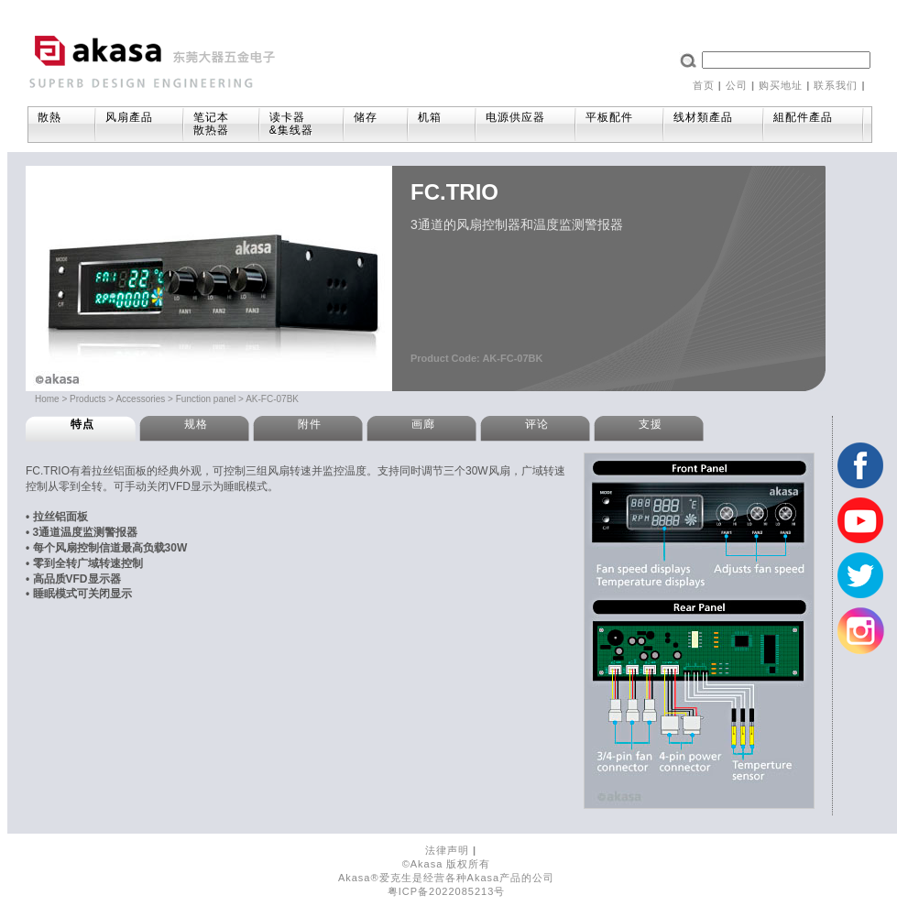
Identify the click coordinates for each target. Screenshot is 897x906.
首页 (704, 85)
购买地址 (781, 85)
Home (47, 399)
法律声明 (447, 850)
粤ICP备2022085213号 (447, 891)
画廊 (423, 424)
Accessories (140, 399)
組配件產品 (811, 119)
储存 (374, 119)
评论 (537, 424)
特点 (82, 424)
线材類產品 (711, 119)
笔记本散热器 (211, 123)
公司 (737, 85)
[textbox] (786, 60)
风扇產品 (137, 119)
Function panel (206, 399)
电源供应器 (524, 119)
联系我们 (836, 85)
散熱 (60, 119)
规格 (196, 424)
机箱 (440, 119)
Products (87, 399)
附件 (310, 424)
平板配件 (618, 119)
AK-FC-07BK (272, 399)
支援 (650, 424)
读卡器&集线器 (300, 123)
